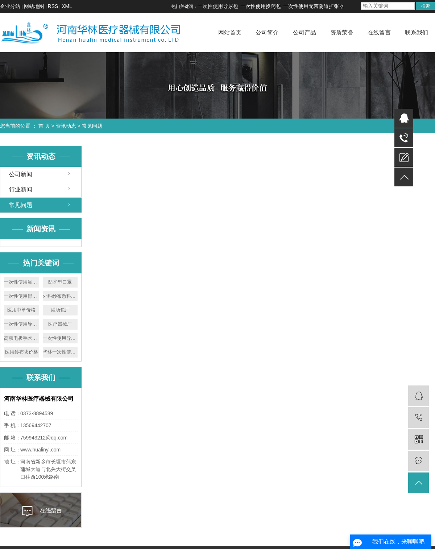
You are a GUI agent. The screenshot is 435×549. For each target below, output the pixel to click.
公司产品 (304, 32)
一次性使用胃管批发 (21, 296)
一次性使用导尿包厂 (60, 338)
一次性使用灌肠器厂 (21, 282)
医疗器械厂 (60, 324)
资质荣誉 (341, 32)
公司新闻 (20, 174)
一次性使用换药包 (260, 6)
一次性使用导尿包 (218, 6)
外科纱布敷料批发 (60, 296)
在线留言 (379, 32)
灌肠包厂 (60, 310)
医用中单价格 (21, 310)
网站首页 (229, 32)
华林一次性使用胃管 (60, 352)
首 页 (44, 126)
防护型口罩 (60, 282)
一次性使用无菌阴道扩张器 (313, 6)
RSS (53, 6)
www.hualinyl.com (40, 450)
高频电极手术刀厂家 (21, 338)
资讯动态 (66, 126)
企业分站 (10, 6)
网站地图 (34, 6)
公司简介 (267, 32)
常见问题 (92, 126)
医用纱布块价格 (21, 352)
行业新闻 (20, 189)
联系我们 (416, 32)
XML (67, 6)
